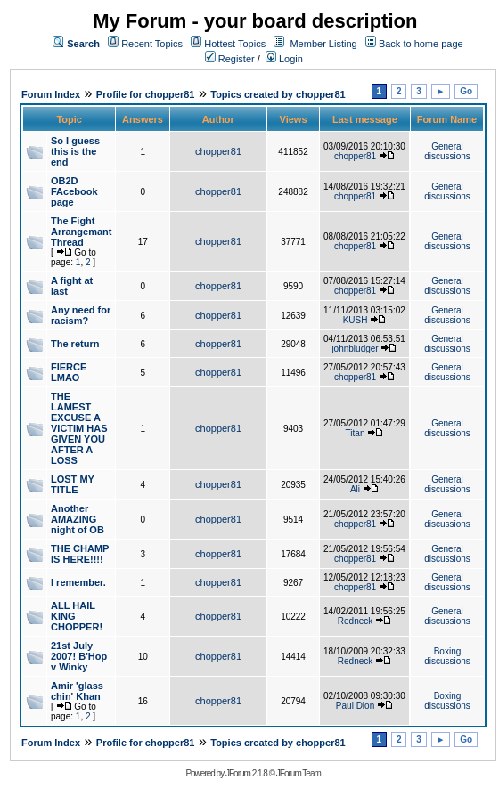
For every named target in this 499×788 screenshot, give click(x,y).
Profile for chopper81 (145, 94)
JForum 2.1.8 (246, 773)
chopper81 (218, 151)
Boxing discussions (447, 656)
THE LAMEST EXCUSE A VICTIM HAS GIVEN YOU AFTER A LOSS (79, 428)
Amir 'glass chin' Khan (77, 691)
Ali (355, 489)
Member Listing (323, 43)
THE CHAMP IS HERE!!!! (80, 554)
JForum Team (298, 773)
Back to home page (421, 43)
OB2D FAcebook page (74, 191)
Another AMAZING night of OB (77, 519)
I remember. (78, 582)
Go (466, 91)
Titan (355, 433)
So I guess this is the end (75, 151)
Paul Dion (355, 706)
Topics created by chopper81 (277, 94)
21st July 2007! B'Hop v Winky (79, 656)
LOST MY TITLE (72, 484)
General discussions (447, 151)
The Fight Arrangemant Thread (81, 231)
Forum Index (50, 94)
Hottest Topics (235, 43)
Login (284, 58)
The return (75, 343)
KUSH (355, 320)
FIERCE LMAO (68, 372)
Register (230, 58)
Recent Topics (152, 43)
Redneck (355, 621)
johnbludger (354, 348)
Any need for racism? (80, 315)
